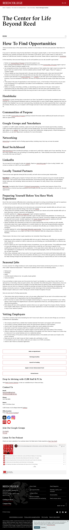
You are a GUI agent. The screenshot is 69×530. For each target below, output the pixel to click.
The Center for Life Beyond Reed (19, 7)
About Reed (33, 486)
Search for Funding (34, 362)
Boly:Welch (6, 178)
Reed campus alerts (55, 498)
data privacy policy (51, 524)
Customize (43, 527)
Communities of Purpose (17, 63)
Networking (6, 141)
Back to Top (61, 505)
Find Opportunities (34, 356)
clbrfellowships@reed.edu (10, 394)
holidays (25, 407)
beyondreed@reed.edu (9, 392)
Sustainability (53, 495)
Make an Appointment (34, 351)
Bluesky (65, 512)
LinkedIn (36, 76)
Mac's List (5, 186)
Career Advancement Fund (41, 219)
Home (4, 7)
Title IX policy (44, 517)
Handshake (63, 56)
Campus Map (7, 504)
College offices (34, 493)
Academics (8, 7)
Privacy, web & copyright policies (32, 517)
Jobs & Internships (31, 7)
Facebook (63, 512)
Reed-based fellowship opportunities (31, 229)
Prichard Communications (32, 186)
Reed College (13, 3)
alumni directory (25, 76)
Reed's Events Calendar (11, 382)
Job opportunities (34, 489)
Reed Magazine (54, 486)
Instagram (60, 512)
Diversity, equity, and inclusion (56, 490)
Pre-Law (5, 433)
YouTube (57, 512)
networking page (41, 163)
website (16, 130)
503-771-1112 (6, 495)
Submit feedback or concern (16, 517)
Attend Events (34, 373)
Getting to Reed (8, 500)
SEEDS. (37, 208)
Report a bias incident (54, 517)
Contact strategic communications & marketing (38, 497)
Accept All (37, 527)
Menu (5, 36)
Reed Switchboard (8, 150)
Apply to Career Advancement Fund (34, 367)
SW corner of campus (12, 412)
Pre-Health (6, 431)
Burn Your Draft (52, 441)
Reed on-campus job (23, 214)
